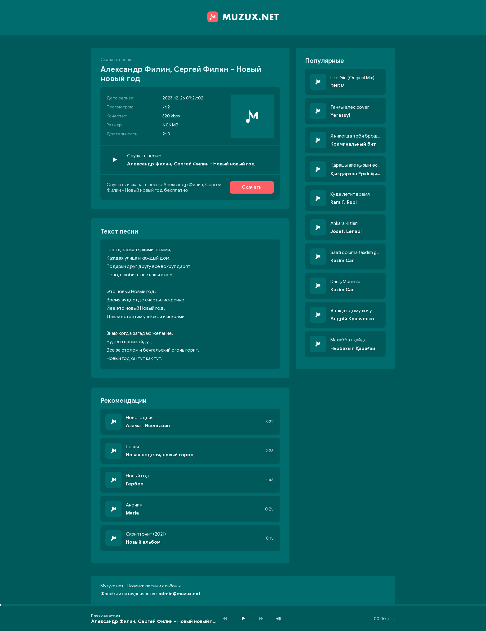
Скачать (252, 187)
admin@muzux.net (179, 593)
